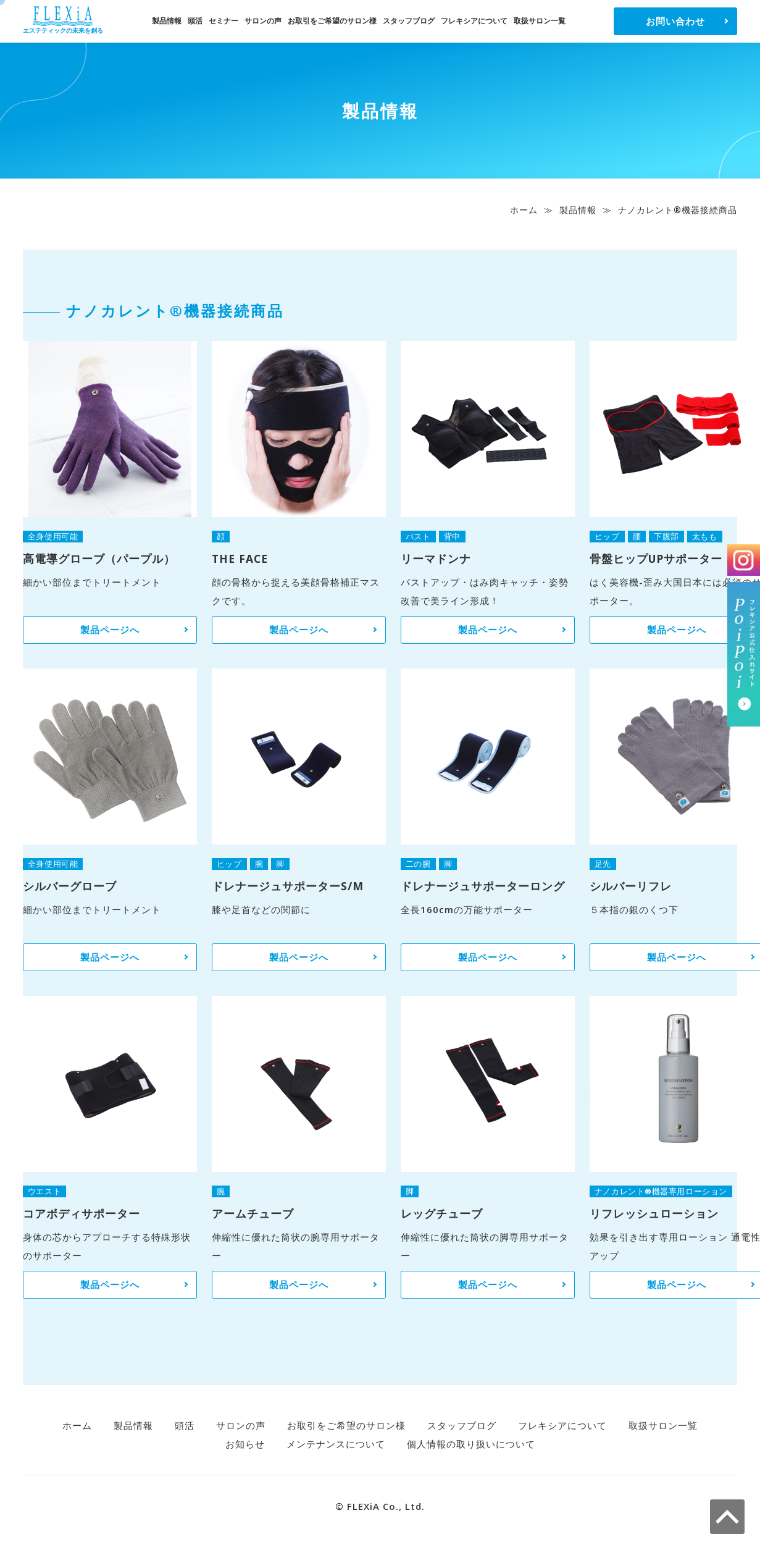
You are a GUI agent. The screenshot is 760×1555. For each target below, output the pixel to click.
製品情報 (167, 20)
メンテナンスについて (335, 1444)
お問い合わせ (675, 21)
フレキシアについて (474, 20)
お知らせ (245, 1444)
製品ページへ (110, 629)
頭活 (195, 20)
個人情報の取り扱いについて (471, 1444)
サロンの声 (263, 20)
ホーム (524, 210)
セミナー (223, 20)
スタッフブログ (409, 20)
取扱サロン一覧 (540, 20)
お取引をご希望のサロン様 (332, 20)
